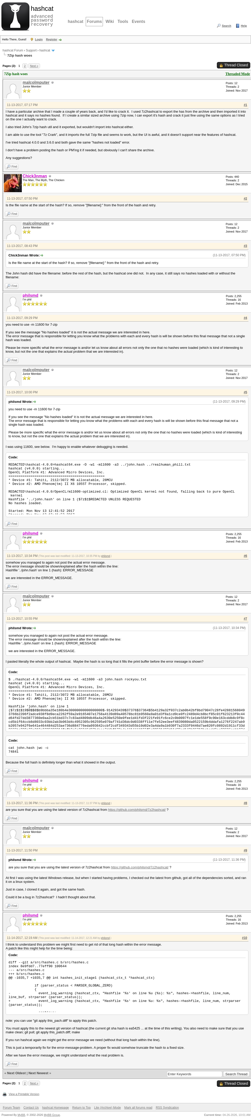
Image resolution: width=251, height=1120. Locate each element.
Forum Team (11, 1107)
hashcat (75, 21)
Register (51, 39)
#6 (245, 556)
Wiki (109, 21)
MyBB (21, 1114)
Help (244, 25)
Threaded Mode (237, 74)
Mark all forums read (138, 1107)
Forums (94, 21)
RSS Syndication (167, 1107)
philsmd (105, 556)
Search (226, 25)
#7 (245, 618)
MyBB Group (52, 1114)
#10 (244, 938)
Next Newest (38, 1073)
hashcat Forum (13, 50)
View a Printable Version (24, 1094)
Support (31, 50)
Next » (34, 65)
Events (138, 21)
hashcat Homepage (55, 1107)
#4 (245, 318)
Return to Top (81, 1107)
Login (39, 39)
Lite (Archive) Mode (107, 1107)
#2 (245, 198)
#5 (245, 392)
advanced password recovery (41, 15)
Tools (123, 21)
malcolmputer (36, 82)
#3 (245, 246)
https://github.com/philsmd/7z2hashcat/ (137, 810)
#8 (245, 803)
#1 (245, 105)
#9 (245, 850)
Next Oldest (16, 1073)
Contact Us (30, 1107)
